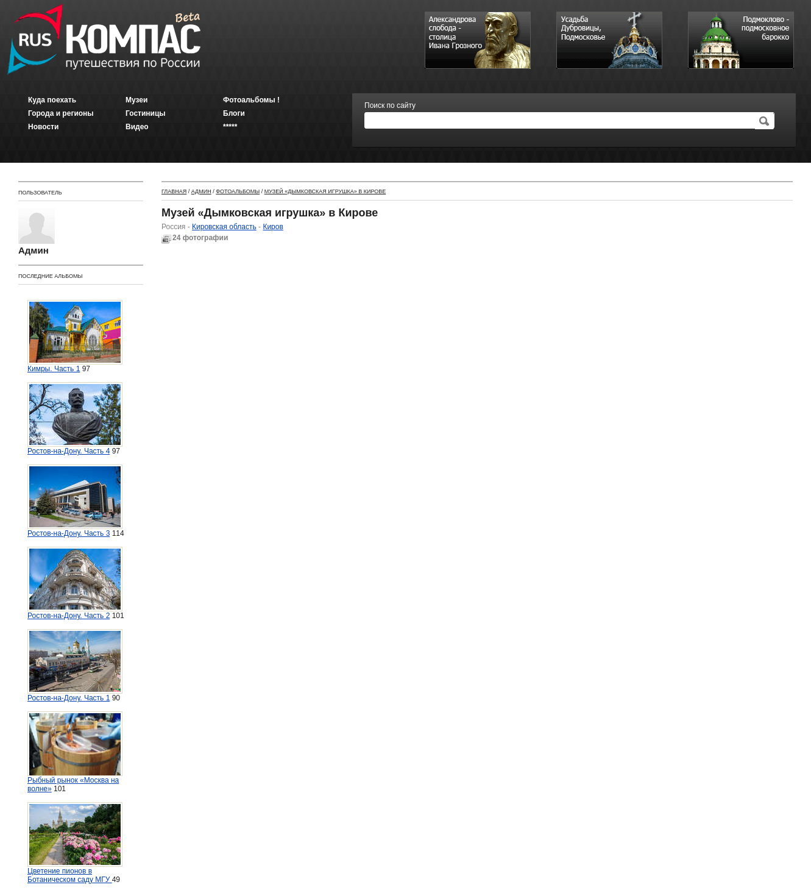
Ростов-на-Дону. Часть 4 (74, 418)
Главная (173, 191)
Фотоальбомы (238, 191)
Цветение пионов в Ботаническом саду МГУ (74, 843)
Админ (201, 191)
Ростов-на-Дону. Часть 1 (74, 665)
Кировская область (224, 226)
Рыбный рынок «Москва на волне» (74, 752)
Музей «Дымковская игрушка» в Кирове (325, 191)
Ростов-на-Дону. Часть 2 (74, 583)
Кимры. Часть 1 (74, 336)
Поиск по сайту (390, 105)
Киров (273, 226)
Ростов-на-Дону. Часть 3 (74, 501)
